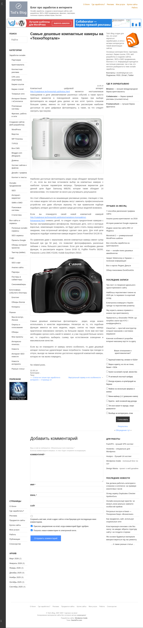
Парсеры (15, 272)
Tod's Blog (18, 9)
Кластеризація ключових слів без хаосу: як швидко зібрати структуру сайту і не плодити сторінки (121, 529)
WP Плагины (17, 139)
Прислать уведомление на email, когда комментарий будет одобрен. (59, 526)
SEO (14, 190)
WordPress (16, 129)
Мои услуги (120, 4)
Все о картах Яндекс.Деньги (118, 265)
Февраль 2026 (15, 563)
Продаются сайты (17, 520)
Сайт (32, 506)
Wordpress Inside (113, 461)
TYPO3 (15, 143)
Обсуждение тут (123, 430)
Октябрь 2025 (15, 582)
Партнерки (16, 60)
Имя (32, 485)
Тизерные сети (18, 94)
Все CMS (16, 148)
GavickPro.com (76, 620)
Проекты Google (19, 240)
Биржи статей (18, 89)
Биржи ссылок (18, 84)
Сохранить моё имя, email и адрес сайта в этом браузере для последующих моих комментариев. (63, 520)
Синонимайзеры (19, 284)
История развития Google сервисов (121, 223)
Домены (15, 160)
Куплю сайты (132, 4)
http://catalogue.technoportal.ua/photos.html (50, 91)
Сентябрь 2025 (16, 587)
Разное (12, 312)
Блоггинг (15, 297)
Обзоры (15, 332)
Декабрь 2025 (15, 573)
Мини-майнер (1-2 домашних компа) (123, 396)
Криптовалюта (18, 65)
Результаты (123, 426)
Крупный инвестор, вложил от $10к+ (123, 360)
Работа (134, 8)
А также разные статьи (123, 544)
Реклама (110, 4)
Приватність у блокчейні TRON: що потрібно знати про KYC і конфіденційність (121, 320)
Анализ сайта (18, 267)
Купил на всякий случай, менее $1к (123, 372)
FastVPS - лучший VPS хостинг (119, 444)
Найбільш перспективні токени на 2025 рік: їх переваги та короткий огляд (121, 295)
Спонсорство (15, 544)
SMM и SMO (17, 203)
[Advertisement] (66, 63)
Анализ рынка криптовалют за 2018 (121, 218)
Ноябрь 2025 (15, 577)
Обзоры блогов (18, 302)
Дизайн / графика (19, 173)
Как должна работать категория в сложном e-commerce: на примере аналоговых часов (121, 486)
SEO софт (16, 263)
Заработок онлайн (17, 55)
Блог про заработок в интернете (51, 7)
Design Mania (112, 468)
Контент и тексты (19, 177)
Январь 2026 (15, 568)
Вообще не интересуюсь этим (121, 413)
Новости (15, 349)
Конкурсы (16, 307)
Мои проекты (17, 337)
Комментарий (37, 455)
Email (33, 495)
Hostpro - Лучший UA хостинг (119, 456)
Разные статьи (18, 369)
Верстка (15, 134)
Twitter (131, 75)
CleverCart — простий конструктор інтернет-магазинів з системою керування (121, 331)
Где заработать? (98, 4)
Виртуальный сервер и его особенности (85, 378)
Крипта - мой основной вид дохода (123, 401)
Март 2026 (14, 558)
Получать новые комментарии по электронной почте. (53, 530)
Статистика (16, 215)
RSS (118, 75)
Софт (11, 258)
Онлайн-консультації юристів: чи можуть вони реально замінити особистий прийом (120, 504)
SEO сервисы (18, 235)
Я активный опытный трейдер (121, 377)
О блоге (86, 4)
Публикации (14, 539)
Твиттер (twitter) (18, 252)
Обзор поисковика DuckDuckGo (120, 270)
